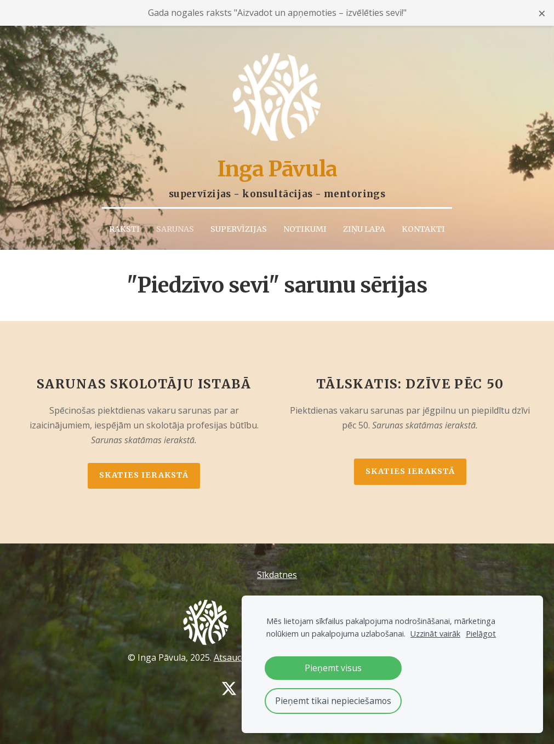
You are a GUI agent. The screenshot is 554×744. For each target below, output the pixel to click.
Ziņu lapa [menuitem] (364, 227)
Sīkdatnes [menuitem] (277, 573)
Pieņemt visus (333, 668)
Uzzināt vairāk (435, 633)
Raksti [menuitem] (124, 227)
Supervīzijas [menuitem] (238, 227)
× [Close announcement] (542, 13)
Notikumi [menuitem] (305, 227)
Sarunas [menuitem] (175, 227)
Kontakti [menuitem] (423, 227)
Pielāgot (481, 633)
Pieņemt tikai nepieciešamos (333, 701)
